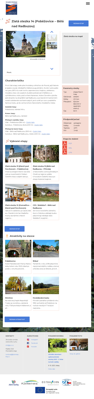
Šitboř (35, 261)
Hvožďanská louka (41, 298)
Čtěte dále (51, 369)
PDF (67, 143)
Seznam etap (78, 23)
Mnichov (9, 298)
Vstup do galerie (75, 354)
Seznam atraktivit (17, 319)
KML (67, 148)
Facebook (34, 343)
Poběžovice (10, 261)
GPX (67, 152)
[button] (88, 4)
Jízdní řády (30, 122)
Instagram (34, 340)
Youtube (34, 346)
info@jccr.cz (10, 345)
